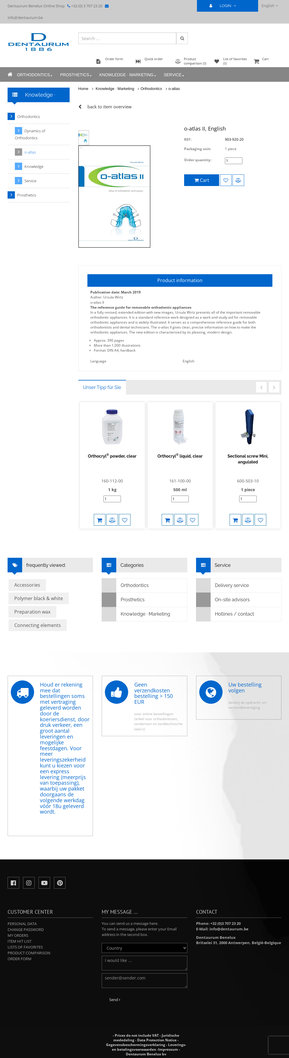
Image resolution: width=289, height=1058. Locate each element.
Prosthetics (76, 74)
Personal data (22, 923)
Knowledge (33, 166)
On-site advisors (223, 600)
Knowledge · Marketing (128, 74)
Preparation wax (32, 612)
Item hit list (19, 941)
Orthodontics (35, 74)
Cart (267, 62)
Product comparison (29, 952)
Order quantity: (197, 159)
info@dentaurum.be (25, 17)
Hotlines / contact (225, 614)
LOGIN (225, 6)
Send (114, 999)
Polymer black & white (38, 598)
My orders (18, 935)
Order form (19, 958)
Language (98, 361)
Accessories (27, 585)
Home (83, 88)
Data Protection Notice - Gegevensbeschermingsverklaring (142, 1042)
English (270, 6)
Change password (26, 929)
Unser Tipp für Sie (102, 387)
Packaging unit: (197, 148)
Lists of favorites (25, 947)
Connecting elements (37, 625)
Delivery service (222, 585)
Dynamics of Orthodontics (30, 134)
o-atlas (174, 88)
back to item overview (109, 107)
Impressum (168, 1049)
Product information (179, 280)
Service (174, 74)
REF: (187, 139)
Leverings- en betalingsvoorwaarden (149, 1047)
